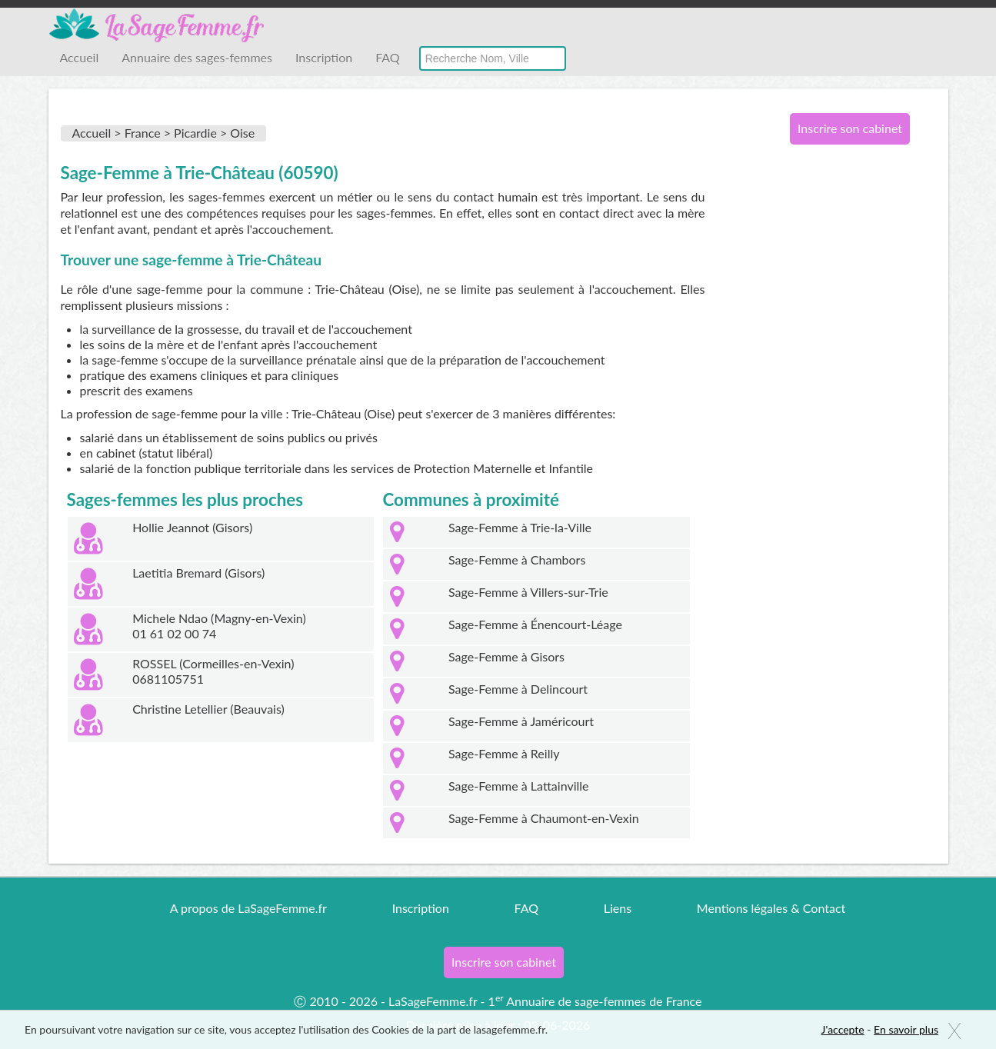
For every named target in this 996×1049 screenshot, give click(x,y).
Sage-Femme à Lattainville (518, 785)
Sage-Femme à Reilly (503, 753)
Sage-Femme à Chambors (516, 559)
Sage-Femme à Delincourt (518, 688)
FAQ (387, 57)
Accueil (79, 57)
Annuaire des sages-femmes (197, 57)
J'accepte (842, 1029)
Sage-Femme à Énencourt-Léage (535, 624)
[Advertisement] (844, 406)
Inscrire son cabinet (850, 128)
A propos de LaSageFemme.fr (248, 908)
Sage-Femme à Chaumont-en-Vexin (543, 818)
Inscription (323, 57)
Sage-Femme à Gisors (506, 656)
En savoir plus (906, 1029)
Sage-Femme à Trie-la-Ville (519, 527)
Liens (617, 908)
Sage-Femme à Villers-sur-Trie (528, 591)
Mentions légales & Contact (771, 908)
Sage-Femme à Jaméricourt (521, 721)
